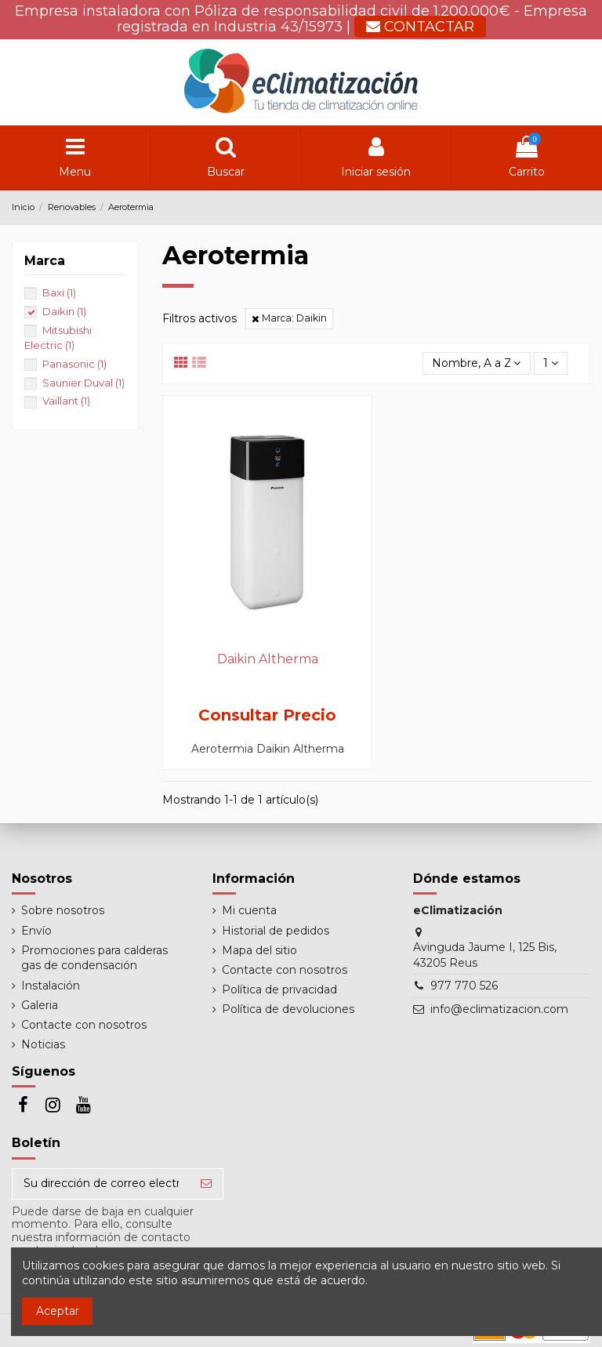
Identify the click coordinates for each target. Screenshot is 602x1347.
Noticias (43, 1044)
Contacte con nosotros (84, 1025)
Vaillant (66, 400)
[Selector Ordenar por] (476, 363)
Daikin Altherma (267, 659)
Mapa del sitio (259, 950)
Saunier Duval (83, 382)
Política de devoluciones (288, 1009)
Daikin (64, 311)
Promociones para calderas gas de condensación (94, 958)
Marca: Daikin (289, 318)
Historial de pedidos (275, 931)
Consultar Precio (267, 715)
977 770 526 (464, 985)
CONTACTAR (420, 26)
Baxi (59, 292)
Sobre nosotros (62, 910)
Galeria (39, 1005)
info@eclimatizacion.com (499, 1009)
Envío (36, 931)
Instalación (50, 985)
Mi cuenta (249, 910)
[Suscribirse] (206, 1184)
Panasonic (74, 364)
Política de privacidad (279, 989)
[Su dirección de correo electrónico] (101, 1184)
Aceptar (57, 1311)
